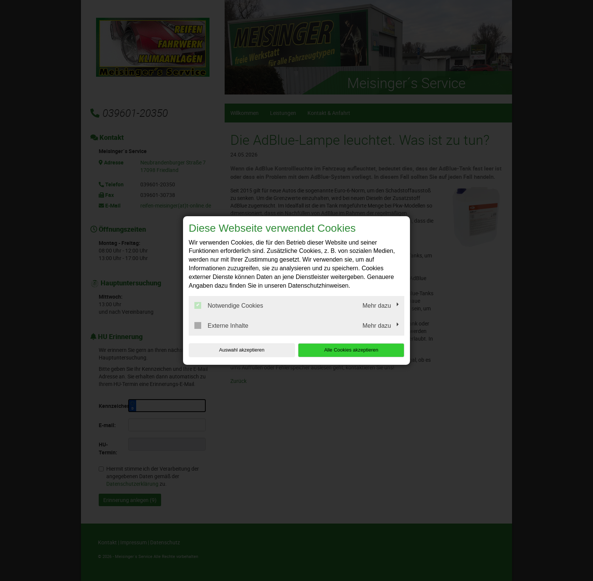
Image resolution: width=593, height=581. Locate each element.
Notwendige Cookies (228, 305)
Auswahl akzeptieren (237, 350)
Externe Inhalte (221, 325)
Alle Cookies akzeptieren (356, 350)
